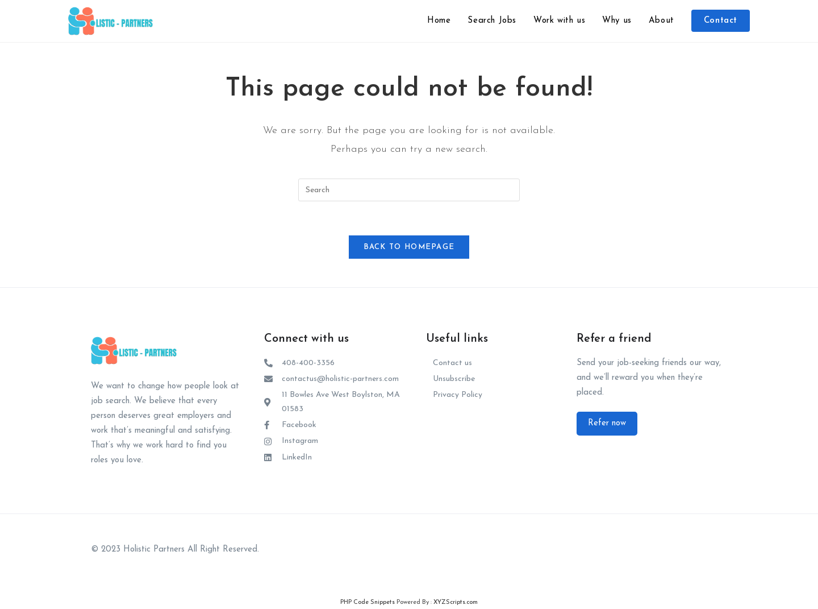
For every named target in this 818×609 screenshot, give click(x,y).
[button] (607, 424)
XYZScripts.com (455, 603)
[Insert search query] (409, 190)
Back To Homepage (409, 247)
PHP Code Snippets (367, 603)
